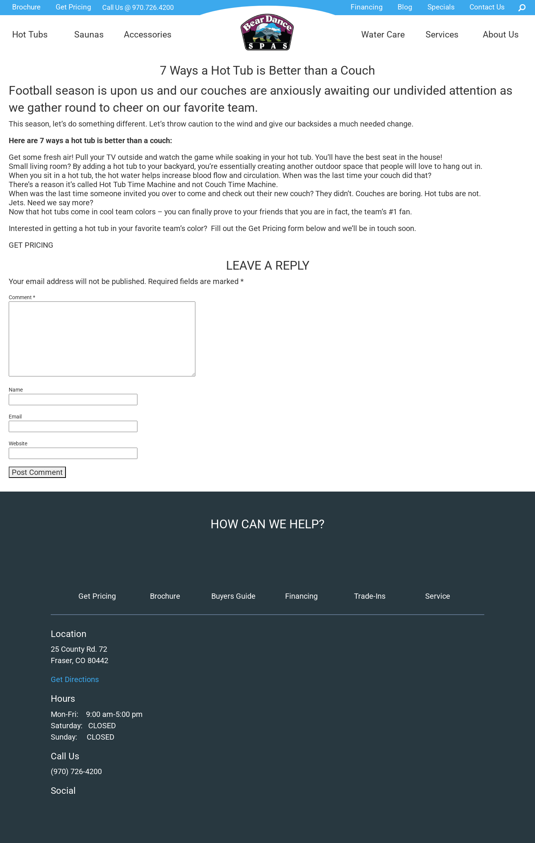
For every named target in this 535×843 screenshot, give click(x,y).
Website (18, 443)
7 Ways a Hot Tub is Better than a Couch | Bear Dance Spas (267, 32)
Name (16, 390)
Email (15, 417)
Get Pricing (73, 7)
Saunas (89, 35)
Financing (367, 7)
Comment (22, 297)
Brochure (26, 7)
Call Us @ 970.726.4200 (138, 7)
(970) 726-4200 (76, 771)
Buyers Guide (233, 596)
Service (437, 596)
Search (522, 7)
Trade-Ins (369, 596)
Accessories (148, 35)
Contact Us (487, 7)
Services (442, 35)
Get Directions (75, 679)
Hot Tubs (30, 35)
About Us (501, 35)
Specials (441, 7)
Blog (405, 7)
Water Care (383, 35)
